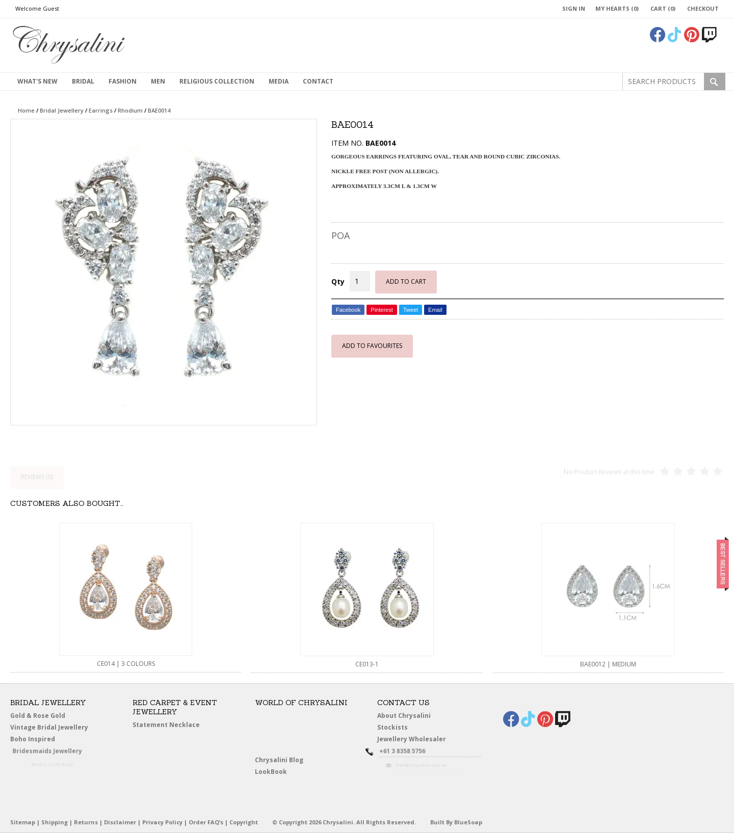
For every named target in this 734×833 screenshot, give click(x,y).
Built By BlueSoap (456, 822)
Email (435, 310)
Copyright (243, 822)
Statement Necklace (166, 724)
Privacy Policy (162, 822)
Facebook (348, 310)
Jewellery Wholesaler (417, 741)
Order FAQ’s (206, 822)
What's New (37, 81)
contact (318, 81)
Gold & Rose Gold (37, 715)
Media (279, 81)
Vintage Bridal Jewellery (50, 727)
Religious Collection (216, 81)
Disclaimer (120, 822)
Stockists (394, 727)
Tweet (410, 310)
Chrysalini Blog (279, 760)
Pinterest (381, 310)
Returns (86, 822)
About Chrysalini (404, 715)
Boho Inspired (44, 741)
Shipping (54, 822)
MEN (158, 81)
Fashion (123, 81)
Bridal (83, 81)
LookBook (273, 772)
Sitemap (22, 822)
